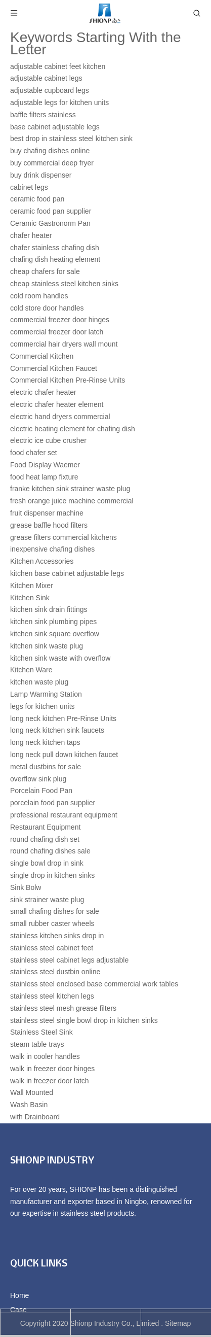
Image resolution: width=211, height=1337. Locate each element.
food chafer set (33, 453)
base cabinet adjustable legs (55, 127)
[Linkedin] (34, 1241)
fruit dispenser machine (46, 513)
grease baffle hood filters (49, 525)
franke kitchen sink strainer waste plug (70, 489)
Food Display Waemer (45, 465)
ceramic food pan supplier (50, 211)
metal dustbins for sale (45, 767)
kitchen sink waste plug (46, 646)
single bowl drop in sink (46, 863)
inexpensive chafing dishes (52, 549)
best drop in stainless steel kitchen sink (71, 138)
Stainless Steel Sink (41, 1032)
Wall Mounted (31, 1092)
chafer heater (31, 235)
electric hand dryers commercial (60, 417)
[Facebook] (17, 1241)
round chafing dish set (44, 839)
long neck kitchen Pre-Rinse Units (63, 718)
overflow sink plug (38, 779)
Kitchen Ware (31, 670)
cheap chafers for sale (45, 271)
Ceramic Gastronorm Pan (50, 223)
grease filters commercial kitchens (63, 537)
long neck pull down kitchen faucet (64, 754)
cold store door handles (47, 308)
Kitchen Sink (30, 598)
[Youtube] (68, 1241)
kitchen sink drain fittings (49, 609)
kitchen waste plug (39, 682)
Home (19, 1295)
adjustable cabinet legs (46, 78)
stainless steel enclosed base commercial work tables (94, 984)
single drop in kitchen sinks (52, 875)
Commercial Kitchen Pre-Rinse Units (67, 380)
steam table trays (37, 1044)
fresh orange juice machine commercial (72, 501)
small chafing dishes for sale (54, 911)
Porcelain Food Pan (41, 790)
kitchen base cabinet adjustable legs (67, 573)
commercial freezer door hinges (59, 320)
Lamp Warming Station (46, 694)
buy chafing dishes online (50, 151)
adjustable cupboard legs (49, 90)
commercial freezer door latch (56, 332)
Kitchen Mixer (31, 585)
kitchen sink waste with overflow (60, 658)
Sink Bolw (25, 887)
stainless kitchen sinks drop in (57, 936)
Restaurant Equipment (45, 827)
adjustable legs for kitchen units (59, 102)
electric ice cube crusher (48, 440)
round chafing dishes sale (50, 851)
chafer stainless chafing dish (54, 248)
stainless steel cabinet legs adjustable (69, 960)
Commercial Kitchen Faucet (53, 368)
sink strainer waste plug (47, 900)
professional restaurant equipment (63, 815)
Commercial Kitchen (41, 356)
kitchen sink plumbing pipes (53, 622)
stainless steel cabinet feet (51, 948)
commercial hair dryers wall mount (63, 344)
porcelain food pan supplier (52, 803)
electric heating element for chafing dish (72, 429)
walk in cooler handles (45, 1056)
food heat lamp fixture (44, 477)
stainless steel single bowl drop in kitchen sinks (84, 1020)
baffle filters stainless (43, 115)
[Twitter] (52, 1241)
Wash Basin (29, 1105)
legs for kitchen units (42, 706)
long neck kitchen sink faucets (57, 730)
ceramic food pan (37, 199)
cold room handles (39, 296)
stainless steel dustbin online (55, 972)
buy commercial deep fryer (52, 163)
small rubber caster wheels (52, 923)
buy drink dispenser (40, 175)
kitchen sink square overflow (54, 634)
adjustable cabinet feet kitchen (57, 66)
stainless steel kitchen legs (52, 996)
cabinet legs (29, 187)
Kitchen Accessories (41, 561)
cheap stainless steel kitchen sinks (64, 284)
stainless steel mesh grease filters (63, 1008)
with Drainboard (35, 1117)
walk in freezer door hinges (52, 1069)
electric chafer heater (43, 392)
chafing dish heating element (55, 259)
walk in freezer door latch (49, 1081)
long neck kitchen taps (45, 742)
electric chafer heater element (56, 404)
